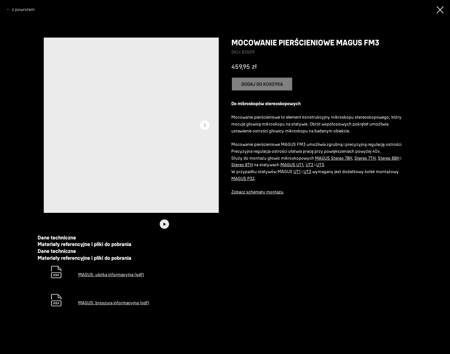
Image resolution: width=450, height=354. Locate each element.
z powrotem (23, 9)
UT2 (309, 164)
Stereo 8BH (388, 158)
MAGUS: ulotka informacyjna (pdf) (111, 274)
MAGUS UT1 (291, 164)
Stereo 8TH (242, 164)
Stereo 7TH (365, 158)
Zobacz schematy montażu (257, 192)
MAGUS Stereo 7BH (333, 158)
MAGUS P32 (243, 178)
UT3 (320, 164)
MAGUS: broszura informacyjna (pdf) (113, 302)
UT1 (297, 171)
